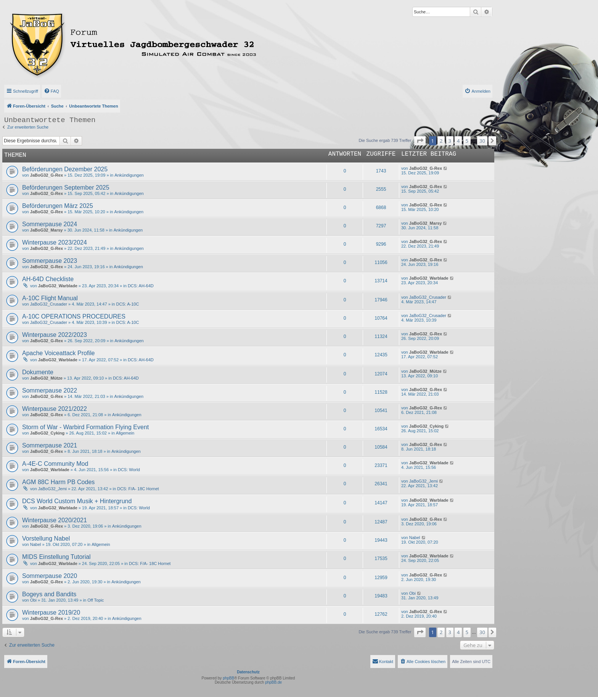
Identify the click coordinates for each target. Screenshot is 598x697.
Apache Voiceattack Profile (58, 353)
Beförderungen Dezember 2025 (65, 169)
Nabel (35, 544)
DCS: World (129, 469)
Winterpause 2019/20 (51, 612)
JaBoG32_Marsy (46, 230)
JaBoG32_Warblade (57, 285)
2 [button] (441, 140)
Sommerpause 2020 (49, 576)
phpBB (228, 678)
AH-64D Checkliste (48, 279)
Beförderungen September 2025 (65, 187)
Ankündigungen (128, 175)
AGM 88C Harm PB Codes (58, 482)
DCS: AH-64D (141, 285)
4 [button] (458, 140)
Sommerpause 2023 (49, 261)
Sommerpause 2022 (49, 390)
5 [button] (467, 140)
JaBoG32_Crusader (48, 304)
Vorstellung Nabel (46, 538)
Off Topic (95, 600)
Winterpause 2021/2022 (54, 409)
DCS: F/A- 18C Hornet (138, 488)
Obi (33, 600)
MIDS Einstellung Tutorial (56, 557)
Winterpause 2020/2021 (54, 520)
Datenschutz (248, 672)
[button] (420, 140)
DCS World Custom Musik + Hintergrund (77, 501)
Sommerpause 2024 (49, 224)
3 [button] (449, 140)
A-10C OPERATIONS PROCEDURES (73, 316)
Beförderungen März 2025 (57, 206)
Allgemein (125, 433)
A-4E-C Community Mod (55, 463)
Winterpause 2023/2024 (54, 242)
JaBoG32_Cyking (47, 433)
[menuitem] (51, 91)
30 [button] (482, 140)
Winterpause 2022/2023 (54, 335)
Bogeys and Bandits (49, 594)
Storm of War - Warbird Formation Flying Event (85, 427)
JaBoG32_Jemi (52, 488)
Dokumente (37, 372)
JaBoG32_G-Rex (46, 175)
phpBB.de (273, 682)
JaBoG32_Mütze (46, 378)
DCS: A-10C (127, 304)
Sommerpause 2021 (49, 445)
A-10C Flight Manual (50, 298)
